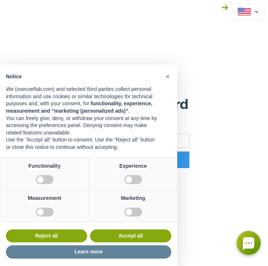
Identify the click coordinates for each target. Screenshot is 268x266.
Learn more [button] (89, 252)
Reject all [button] (46, 236)
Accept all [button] (130, 236)
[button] (167, 76)
